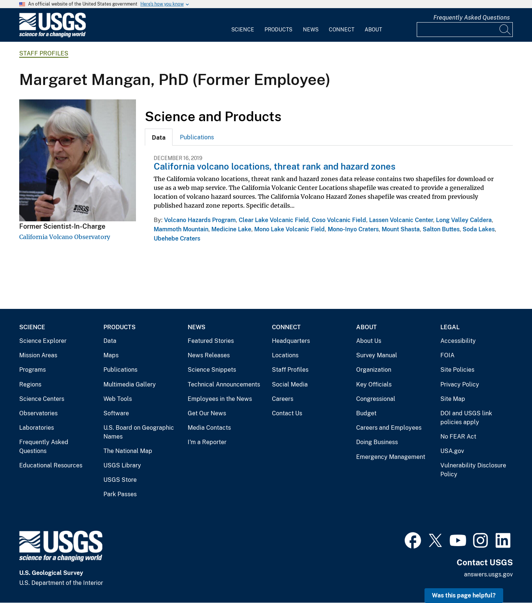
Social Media (290, 384)
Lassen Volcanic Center (401, 220)
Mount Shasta (401, 229)
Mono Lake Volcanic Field (289, 229)
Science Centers (41, 398)
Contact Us (287, 413)
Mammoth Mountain (181, 229)
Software (116, 413)
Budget (366, 413)
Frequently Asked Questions (471, 17)
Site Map (452, 398)
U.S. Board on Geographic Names (138, 432)
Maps (111, 355)
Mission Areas (38, 355)
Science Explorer (42, 340)
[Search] (505, 29)
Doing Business (377, 442)
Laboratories (36, 427)
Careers (282, 398)
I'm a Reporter (207, 442)
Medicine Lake (231, 229)
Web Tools (117, 398)
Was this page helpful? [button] (464, 595)
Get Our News (207, 413)
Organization (373, 369)
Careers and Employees (389, 427)
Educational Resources (50, 465)
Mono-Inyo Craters (353, 229)
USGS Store (120, 479)
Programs (32, 369)
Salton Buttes (441, 229)
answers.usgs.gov (488, 574)
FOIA (447, 355)
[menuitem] (242, 25)
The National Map (127, 450)
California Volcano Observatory (64, 237)
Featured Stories (211, 340)
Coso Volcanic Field (339, 220)
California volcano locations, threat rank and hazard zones (274, 166)
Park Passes (120, 494)
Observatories (38, 413)
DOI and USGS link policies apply (466, 418)
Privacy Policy (459, 384)
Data (109, 340)
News (310, 30)
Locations (285, 355)
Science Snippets (212, 369)
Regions (30, 384)
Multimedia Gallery (129, 384)
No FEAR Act (458, 436)
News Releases (209, 355)
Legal (450, 327)
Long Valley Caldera (464, 220)
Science (242, 30)
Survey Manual (376, 355)
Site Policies (457, 369)
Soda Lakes (479, 229)
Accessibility (458, 340)
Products (278, 30)
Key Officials (374, 384)
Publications (197, 137)
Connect (341, 30)
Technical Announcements (224, 384)
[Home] (52, 35)
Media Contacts (209, 427)
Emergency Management (390, 456)
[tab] (159, 137)
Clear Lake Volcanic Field (274, 220)
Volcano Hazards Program (200, 220)
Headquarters (291, 340)
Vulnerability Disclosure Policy (473, 470)
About (373, 30)
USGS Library (122, 465)
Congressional (375, 398)
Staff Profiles (43, 53)
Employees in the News (220, 398)
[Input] (465, 29)
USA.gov (452, 450)
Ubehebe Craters (177, 238)
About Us (368, 340)
